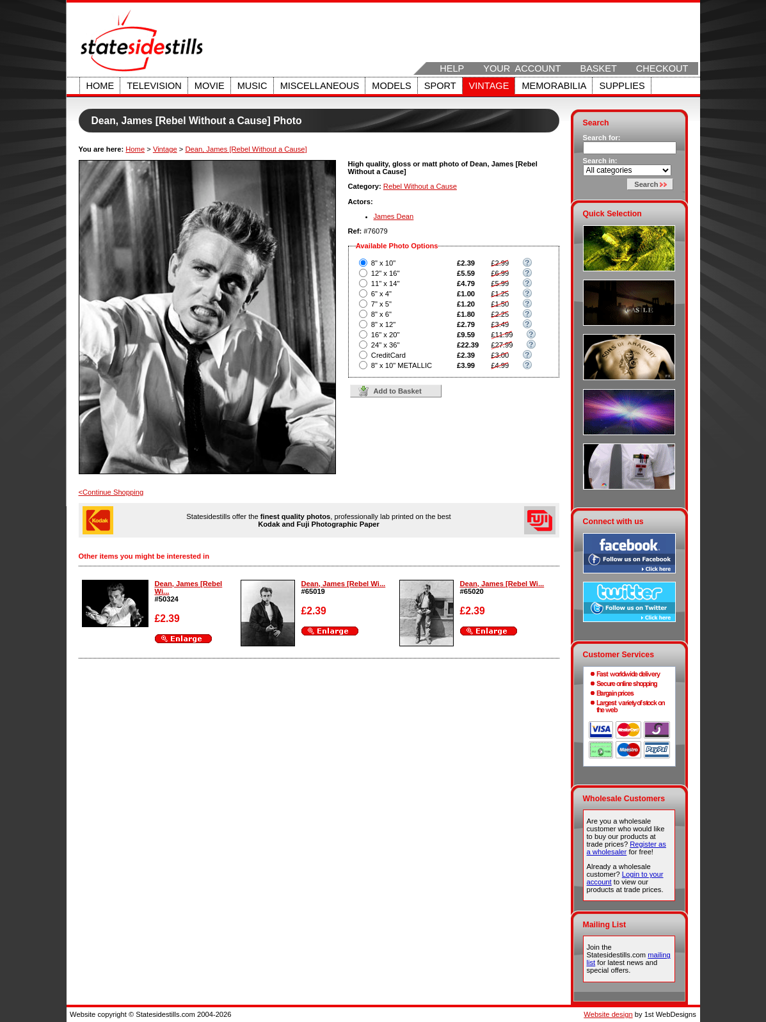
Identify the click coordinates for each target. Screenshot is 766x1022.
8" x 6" (381, 314)
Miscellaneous (320, 86)
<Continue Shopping (111, 492)
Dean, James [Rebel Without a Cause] (246, 149)
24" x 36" (385, 345)
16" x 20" (385, 335)
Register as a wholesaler (626, 848)
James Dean (394, 216)
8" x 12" (383, 324)
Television (154, 86)
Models (391, 86)
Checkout (662, 68)
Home (100, 86)
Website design (608, 1014)
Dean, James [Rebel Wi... (343, 583)
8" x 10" (383, 263)
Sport (440, 86)
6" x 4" (381, 294)
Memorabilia (554, 86)
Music (252, 86)
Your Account (522, 68)
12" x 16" (385, 273)
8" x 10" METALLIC (401, 365)
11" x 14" (385, 283)
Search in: (600, 160)
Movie (210, 86)
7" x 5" (381, 304)
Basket (598, 68)
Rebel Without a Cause (420, 186)
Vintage (489, 86)
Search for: (602, 137)
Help (452, 68)
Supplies (621, 86)
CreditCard (388, 355)
